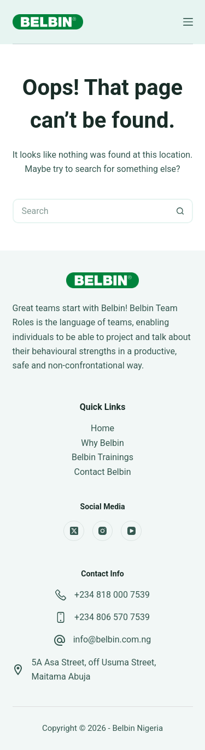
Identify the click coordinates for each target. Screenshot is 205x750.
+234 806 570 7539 (112, 617)
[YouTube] (131, 531)
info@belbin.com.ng (112, 639)
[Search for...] (90, 211)
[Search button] (180, 211)
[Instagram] (102, 531)
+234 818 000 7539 (112, 595)
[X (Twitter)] (73, 531)
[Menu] (188, 22)
